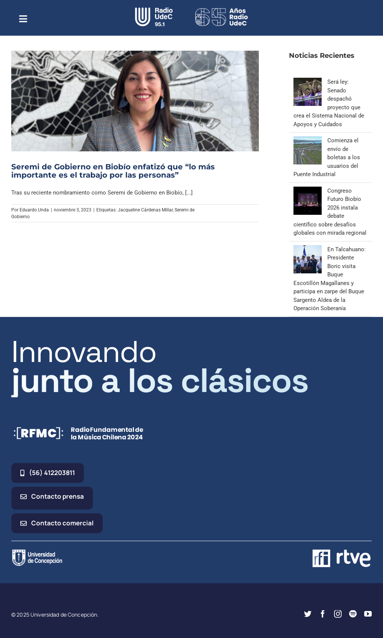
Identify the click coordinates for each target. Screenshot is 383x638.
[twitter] (308, 614)
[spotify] (353, 614)
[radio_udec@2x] (154, 10)
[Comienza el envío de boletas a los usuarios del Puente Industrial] (307, 140)
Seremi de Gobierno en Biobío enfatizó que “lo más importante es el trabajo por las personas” (113, 170)
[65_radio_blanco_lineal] (221, 10)
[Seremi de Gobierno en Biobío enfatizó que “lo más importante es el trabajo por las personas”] (135, 101)
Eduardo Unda (34, 210)
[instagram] (338, 614)
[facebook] (323, 614)
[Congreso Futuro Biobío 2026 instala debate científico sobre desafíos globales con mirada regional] (307, 190)
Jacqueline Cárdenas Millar (145, 210)
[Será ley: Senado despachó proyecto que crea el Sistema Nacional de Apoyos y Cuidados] (307, 81)
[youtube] (368, 614)
